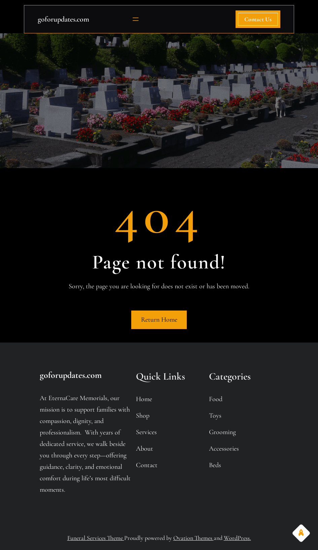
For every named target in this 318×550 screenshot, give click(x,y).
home (144, 399)
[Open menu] (136, 19)
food (215, 399)
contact (146, 465)
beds (215, 465)
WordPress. (237, 538)
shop (142, 416)
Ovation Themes (193, 538)
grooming (222, 432)
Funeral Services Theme (95, 538)
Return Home (159, 320)
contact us (258, 19)
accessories (224, 449)
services (146, 432)
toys (215, 416)
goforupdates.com (63, 19)
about (144, 449)
